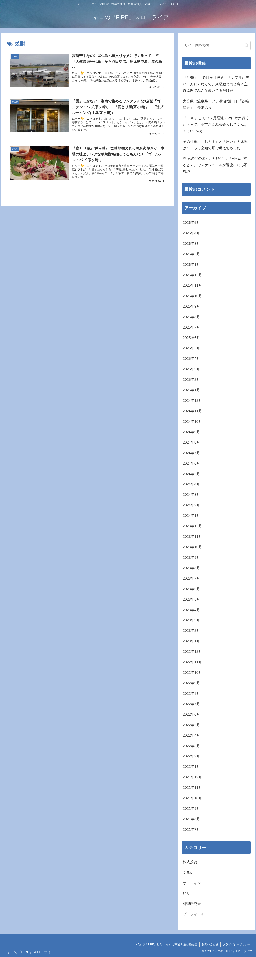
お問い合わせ (210, 944)
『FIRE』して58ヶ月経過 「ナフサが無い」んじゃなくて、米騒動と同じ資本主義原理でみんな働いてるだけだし (216, 84)
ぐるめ (188, 873)
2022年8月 (191, 694)
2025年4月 (191, 359)
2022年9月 (191, 683)
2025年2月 (191, 380)
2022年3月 (191, 746)
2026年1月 (191, 265)
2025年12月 (192, 275)
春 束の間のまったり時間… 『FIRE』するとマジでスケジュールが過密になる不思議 (215, 164)
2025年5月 (191, 348)
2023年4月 (191, 610)
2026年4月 (191, 233)
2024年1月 (191, 516)
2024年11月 (192, 411)
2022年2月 (191, 756)
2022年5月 (191, 725)
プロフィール (193, 914)
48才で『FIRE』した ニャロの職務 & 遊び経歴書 (166, 944)
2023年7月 (191, 578)
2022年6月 (191, 714)
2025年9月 (191, 306)
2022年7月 (191, 704)
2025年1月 (191, 390)
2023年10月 (192, 547)
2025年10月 (192, 296)
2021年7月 (191, 830)
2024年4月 (191, 484)
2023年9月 (191, 558)
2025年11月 (192, 285)
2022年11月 (192, 662)
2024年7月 (191, 453)
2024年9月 (191, 432)
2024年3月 (191, 495)
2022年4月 (191, 735)
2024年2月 (191, 505)
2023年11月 (192, 537)
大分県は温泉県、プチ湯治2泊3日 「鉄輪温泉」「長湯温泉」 (216, 104)
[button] (246, 45)
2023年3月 (191, 620)
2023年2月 (191, 631)
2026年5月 (191, 223)
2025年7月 (191, 327)
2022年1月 (191, 767)
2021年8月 (191, 819)
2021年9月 (191, 809)
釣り (186, 893)
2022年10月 (192, 673)
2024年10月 (192, 422)
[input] (216, 45)
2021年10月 (192, 798)
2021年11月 (192, 788)
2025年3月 (191, 369)
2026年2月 (191, 254)
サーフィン (192, 883)
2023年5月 (191, 599)
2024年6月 (191, 463)
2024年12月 (192, 401)
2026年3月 (191, 244)
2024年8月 (191, 442)
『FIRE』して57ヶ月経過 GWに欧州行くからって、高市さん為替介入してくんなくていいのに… (216, 124)
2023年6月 (191, 589)
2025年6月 (191, 338)
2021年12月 (192, 777)
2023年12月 (192, 526)
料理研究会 (192, 904)
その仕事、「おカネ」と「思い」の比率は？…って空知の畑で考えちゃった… (215, 145)
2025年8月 (191, 317)
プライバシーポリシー (237, 944)
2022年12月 (192, 652)
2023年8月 (191, 568)
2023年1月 (191, 641)
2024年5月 (191, 474)
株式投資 (190, 862)
